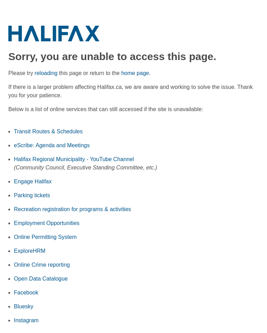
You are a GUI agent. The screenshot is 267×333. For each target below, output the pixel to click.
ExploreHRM (30, 251)
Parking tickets (32, 195)
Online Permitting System (45, 237)
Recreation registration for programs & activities (72, 209)
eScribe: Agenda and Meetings (52, 145)
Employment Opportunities (47, 223)
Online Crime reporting (42, 265)
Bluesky (23, 306)
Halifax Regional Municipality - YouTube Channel (74, 159)
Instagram (26, 320)
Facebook (26, 292)
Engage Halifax (33, 181)
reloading (46, 73)
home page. (136, 73)
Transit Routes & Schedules (48, 131)
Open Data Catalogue (41, 279)
